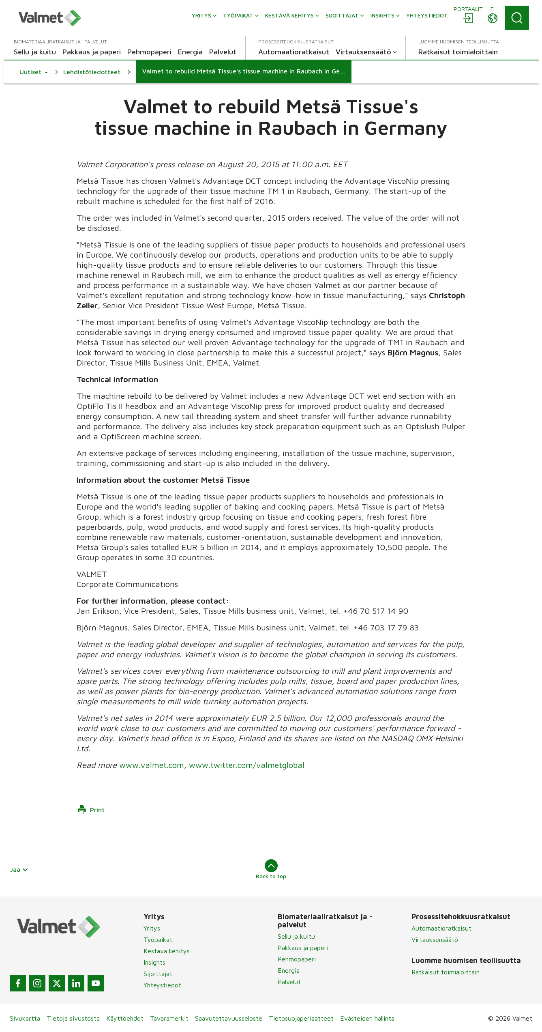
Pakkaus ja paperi (303, 947)
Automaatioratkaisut (441, 928)
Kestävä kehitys (167, 951)
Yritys (152, 928)
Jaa (19, 869)
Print (91, 810)
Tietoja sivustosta (73, 1018)
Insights (154, 962)
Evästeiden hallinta (367, 1018)
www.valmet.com (151, 765)
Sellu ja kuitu (296, 936)
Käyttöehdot (125, 1018)
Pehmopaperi (297, 959)
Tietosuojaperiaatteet (301, 1018)
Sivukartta (25, 1018)
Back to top (271, 869)
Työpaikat (158, 939)
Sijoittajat (158, 973)
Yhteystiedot (162, 985)
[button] (33, 72)
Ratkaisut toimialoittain (445, 972)
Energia (289, 970)
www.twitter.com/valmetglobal (246, 765)
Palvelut (289, 981)
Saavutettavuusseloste (228, 1018)
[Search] (517, 18)
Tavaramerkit (169, 1018)
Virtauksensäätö (434, 939)
